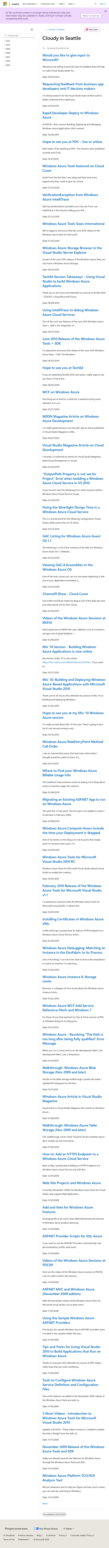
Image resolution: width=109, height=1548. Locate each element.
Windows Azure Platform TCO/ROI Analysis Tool (68, 1477)
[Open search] (95, 3)
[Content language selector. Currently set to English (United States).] (16, 1528)
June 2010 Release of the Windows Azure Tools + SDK (73, 340)
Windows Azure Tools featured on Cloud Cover (73, 168)
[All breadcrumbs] (44, 29)
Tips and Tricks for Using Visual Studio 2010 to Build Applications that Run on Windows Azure (71, 1351)
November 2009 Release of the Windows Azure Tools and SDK (73, 1448)
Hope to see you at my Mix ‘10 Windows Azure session (73, 715)
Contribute (50, 1535)
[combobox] (19, 35)
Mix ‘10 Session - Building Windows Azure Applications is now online (69, 648)
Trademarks (23, 1539)
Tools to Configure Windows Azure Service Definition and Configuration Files (70, 1384)
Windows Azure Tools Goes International (73, 223)
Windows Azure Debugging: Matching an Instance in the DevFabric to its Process (73, 950)
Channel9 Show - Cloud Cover (65, 593)
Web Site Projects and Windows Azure (71, 1182)
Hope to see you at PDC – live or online (72, 141)
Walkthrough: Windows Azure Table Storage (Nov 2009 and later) (69, 1127)
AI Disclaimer (9, 1535)
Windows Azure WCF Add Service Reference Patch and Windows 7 (68, 1007)
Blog (39, 1535)
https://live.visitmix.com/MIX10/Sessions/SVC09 (65, 662)
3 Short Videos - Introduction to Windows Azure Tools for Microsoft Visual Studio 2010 (69, 1417)
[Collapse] (31, 29)
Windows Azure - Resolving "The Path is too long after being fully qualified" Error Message (73, 1038)
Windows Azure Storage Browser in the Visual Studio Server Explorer (72, 250)
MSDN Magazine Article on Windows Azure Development (70, 418)
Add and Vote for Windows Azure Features (67, 1209)
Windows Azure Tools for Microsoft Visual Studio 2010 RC (69, 859)
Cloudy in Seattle (56, 29)
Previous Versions (25, 1535)
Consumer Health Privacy (82, 1535)
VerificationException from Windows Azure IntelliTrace (70, 196)
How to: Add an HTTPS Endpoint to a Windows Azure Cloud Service (70, 1156)
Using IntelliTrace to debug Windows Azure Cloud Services (70, 312)
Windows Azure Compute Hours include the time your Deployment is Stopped (73, 830)
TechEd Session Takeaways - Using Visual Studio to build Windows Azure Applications (73, 281)
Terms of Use (9, 1539)
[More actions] (103, 29)
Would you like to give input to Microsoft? (66, 57)
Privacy (62, 1535)
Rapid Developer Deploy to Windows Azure (70, 115)
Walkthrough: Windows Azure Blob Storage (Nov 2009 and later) (69, 1069)
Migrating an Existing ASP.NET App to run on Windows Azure (73, 801)
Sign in (103, 3)
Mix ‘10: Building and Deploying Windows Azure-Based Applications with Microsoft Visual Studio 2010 (73, 684)
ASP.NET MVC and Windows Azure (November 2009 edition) (68, 1291)
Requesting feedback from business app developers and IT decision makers (73, 86)
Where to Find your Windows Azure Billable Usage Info (69, 772)
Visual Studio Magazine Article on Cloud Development (73, 447)
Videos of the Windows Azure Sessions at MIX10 (73, 620)
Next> (45, 1503)
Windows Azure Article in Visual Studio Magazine (72, 1098)
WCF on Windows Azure (60, 392)
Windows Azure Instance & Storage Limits (69, 978)
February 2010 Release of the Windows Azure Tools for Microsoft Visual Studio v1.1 (72, 890)
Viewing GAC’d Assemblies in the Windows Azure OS (67, 566)
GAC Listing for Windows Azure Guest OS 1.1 (71, 538)
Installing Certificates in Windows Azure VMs (73, 921)
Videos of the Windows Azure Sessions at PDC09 (73, 1262)
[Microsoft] (5, 4)
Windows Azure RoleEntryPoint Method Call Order (72, 743)
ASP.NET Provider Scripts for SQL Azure (72, 1236)
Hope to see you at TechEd (62, 367)
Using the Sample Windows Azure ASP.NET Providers (68, 1320)
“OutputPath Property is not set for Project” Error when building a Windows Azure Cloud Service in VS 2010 (72, 478)
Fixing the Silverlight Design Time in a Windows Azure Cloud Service (71, 509)
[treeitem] (19, 41)
